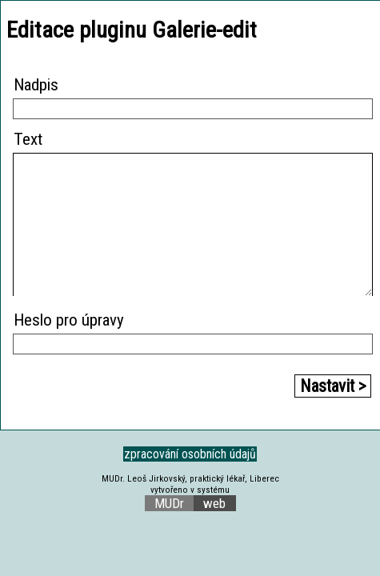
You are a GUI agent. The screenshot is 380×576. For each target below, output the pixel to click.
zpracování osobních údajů (190, 454)
